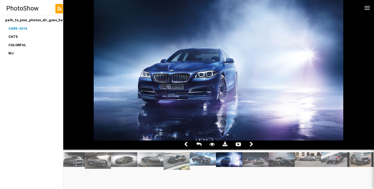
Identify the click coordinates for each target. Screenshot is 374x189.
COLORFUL (17, 45)
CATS (13, 36)
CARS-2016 (17, 28)
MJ (11, 53)
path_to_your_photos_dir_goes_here (34, 20)
